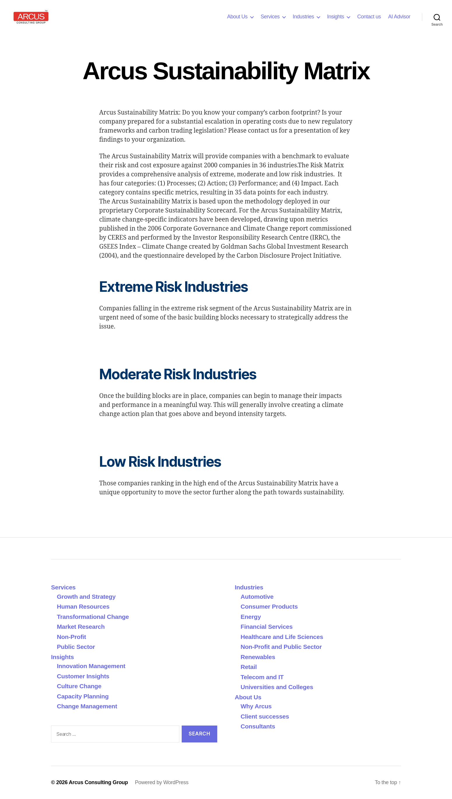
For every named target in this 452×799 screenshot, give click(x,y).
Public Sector (76, 646)
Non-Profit (71, 636)
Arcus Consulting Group (98, 782)
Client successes (265, 716)
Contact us (369, 17)
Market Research (81, 626)
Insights (335, 17)
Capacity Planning (82, 696)
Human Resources (83, 606)
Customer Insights (85, 676)
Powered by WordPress (161, 782)
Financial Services (266, 626)
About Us (237, 17)
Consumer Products (269, 606)
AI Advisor (399, 17)
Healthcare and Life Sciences (282, 636)
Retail (249, 666)
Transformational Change (93, 616)
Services (270, 17)
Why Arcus (256, 706)
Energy (251, 616)
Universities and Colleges (277, 687)
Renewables (258, 657)
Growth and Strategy (86, 596)
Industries (303, 17)
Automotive (257, 596)
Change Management (87, 706)
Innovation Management (91, 666)
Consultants (258, 726)
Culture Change (79, 686)
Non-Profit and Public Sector (281, 646)
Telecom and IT (262, 677)
